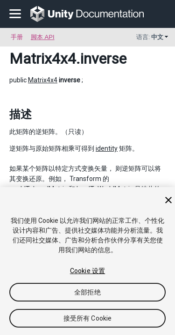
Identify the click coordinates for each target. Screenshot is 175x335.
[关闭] (168, 200)
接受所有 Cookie (87, 318)
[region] (87, 261)
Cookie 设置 (87, 271)
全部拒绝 (87, 292)
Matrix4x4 (42, 58)
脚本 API (43, 37)
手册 (17, 37)
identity (107, 148)
